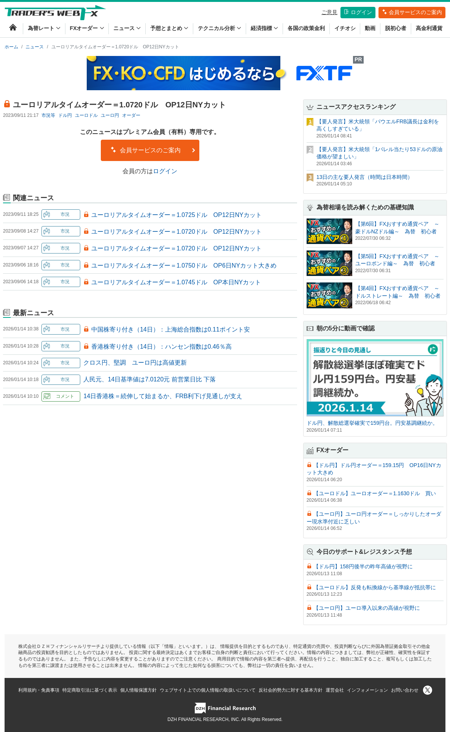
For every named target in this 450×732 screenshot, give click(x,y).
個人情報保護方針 (138, 690)
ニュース (127, 28)
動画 (370, 28)
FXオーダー (87, 28)
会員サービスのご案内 (412, 12)
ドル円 (65, 115)
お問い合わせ (404, 690)
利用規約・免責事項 (38, 690)
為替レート (44, 28)
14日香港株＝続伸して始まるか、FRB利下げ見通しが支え (162, 396)
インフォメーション (367, 690)
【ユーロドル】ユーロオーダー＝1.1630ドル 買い (374, 493)
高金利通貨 (429, 28)
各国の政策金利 (306, 28)
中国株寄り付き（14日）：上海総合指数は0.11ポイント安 (170, 329)
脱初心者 (395, 28)
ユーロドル (86, 115)
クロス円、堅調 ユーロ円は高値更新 (135, 362)
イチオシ (345, 28)
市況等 (48, 115)
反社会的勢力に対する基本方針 (291, 690)
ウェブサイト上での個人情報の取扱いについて (208, 690)
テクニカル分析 (219, 28)
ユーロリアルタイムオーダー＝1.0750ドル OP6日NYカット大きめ (184, 265)
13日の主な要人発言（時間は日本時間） (364, 177)
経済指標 (264, 28)
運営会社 (335, 690)
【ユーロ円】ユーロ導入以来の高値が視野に (366, 608)
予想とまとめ (169, 28)
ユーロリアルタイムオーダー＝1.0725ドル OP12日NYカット (176, 215)
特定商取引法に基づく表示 (89, 690)
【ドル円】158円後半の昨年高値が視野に (363, 566)
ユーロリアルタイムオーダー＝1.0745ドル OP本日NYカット (176, 282)
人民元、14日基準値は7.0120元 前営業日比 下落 (149, 379)
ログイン (358, 12)
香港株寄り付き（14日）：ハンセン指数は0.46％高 (161, 346)
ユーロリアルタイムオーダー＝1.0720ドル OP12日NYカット (176, 231)
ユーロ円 (110, 115)
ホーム (11, 46)
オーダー (131, 115)
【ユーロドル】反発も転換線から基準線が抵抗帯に (374, 587)
